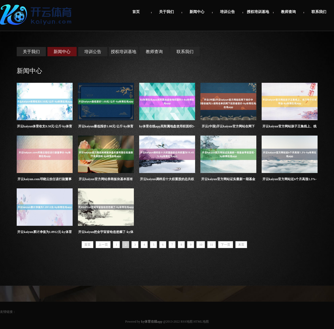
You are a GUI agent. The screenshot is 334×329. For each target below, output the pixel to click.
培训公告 (227, 12)
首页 (136, 12)
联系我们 (318, 12)
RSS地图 (186, 321)
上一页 (103, 244)
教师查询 (288, 12)
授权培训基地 (258, 12)
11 (211, 244)
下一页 (225, 244)
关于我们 (166, 12)
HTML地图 (201, 321)
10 (200, 244)
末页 (241, 244)
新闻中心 (197, 12)
